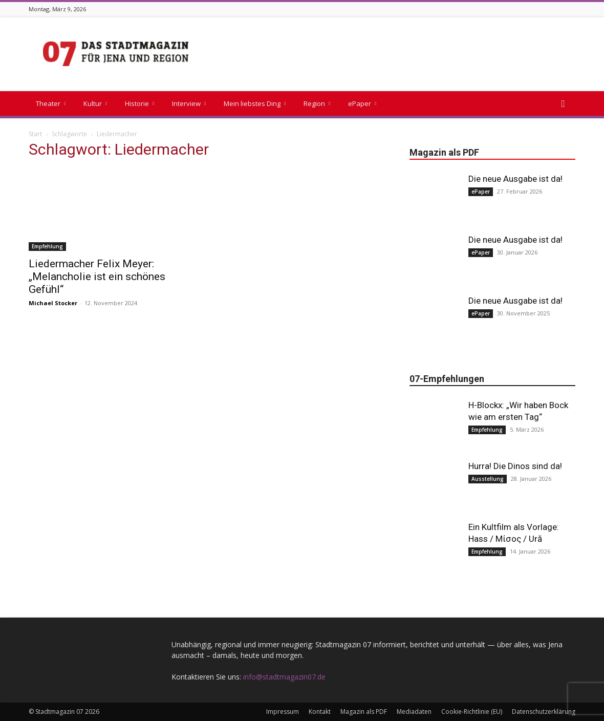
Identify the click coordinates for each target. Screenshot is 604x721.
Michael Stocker (53, 303)
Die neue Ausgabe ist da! (515, 179)
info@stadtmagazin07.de (284, 677)
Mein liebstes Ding (255, 103)
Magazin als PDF (363, 711)
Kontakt (320, 711)
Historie (139, 103)
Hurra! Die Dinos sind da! (515, 466)
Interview (189, 103)
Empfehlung (47, 246)
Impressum (282, 711)
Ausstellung (487, 478)
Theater (51, 103)
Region (317, 103)
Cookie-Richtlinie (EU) (471, 711)
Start (35, 134)
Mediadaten (414, 711)
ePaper (362, 103)
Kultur (95, 103)
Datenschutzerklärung (543, 711)
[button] (563, 104)
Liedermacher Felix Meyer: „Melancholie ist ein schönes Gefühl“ (97, 276)
